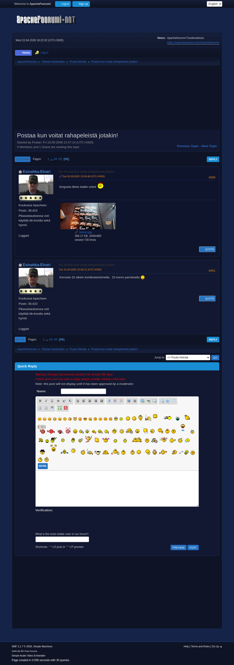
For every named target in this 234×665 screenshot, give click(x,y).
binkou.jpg (83, 232)
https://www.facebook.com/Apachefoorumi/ (193, 42)
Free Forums (30, 651)
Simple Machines (42, 646)
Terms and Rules (200, 646)
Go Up (20, 339)
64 (55, 159)
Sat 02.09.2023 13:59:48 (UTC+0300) (84, 176)
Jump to (159, 357)
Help (186, 646)
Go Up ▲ (217, 646)
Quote (207, 249)
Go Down (22, 159)
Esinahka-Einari (36, 172)
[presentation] (71, 522)
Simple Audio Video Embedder (28, 655)
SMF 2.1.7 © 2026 (22, 646)
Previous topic (188, 146)
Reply (213, 159)
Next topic (209, 146)
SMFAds (16, 651)
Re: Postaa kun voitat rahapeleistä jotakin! (87, 171)
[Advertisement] (117, 99)
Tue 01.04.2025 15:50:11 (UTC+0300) (80, 269)
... (52, 159)
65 (60, 159)
